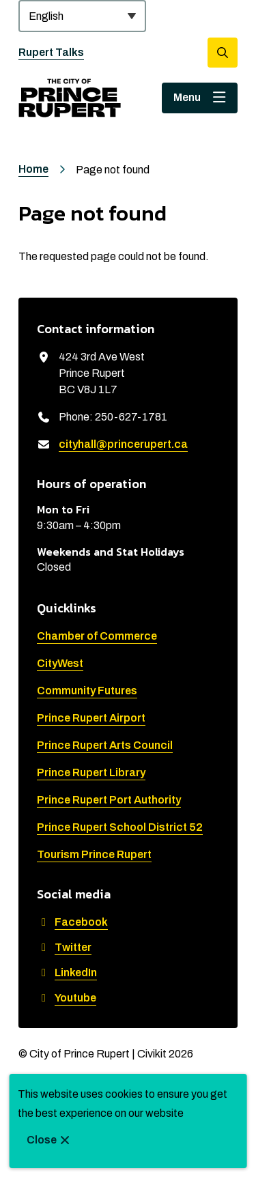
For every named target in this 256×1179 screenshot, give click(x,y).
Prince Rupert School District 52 (120, 827)
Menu (187, 97)
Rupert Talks (51, 52)
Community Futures (87, 690)
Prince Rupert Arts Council (105, 745)
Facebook (72, 922)
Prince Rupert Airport (91, 718)
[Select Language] (82, 16)
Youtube (66, 998)
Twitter (64, 947)
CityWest (60, 663)
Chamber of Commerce (97, 636)
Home (33, 169)
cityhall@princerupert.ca (123, 444)
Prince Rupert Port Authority (109, 800)
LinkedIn (67, 972)
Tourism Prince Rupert (94, 854)
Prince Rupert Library (91, 772)
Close (42, 1140)
